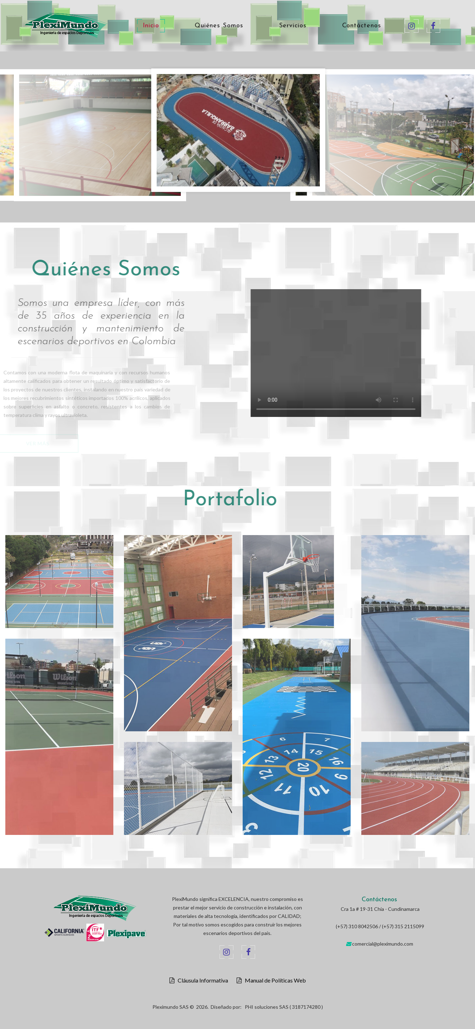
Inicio (151, 26)
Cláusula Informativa (201, 980)
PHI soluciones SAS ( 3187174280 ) (284, 1007)
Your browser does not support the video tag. (351, 353)
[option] (238, 132)
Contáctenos (361, 26)
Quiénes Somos (219, 26)
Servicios (292, 26)
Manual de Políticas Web (274, 980)
